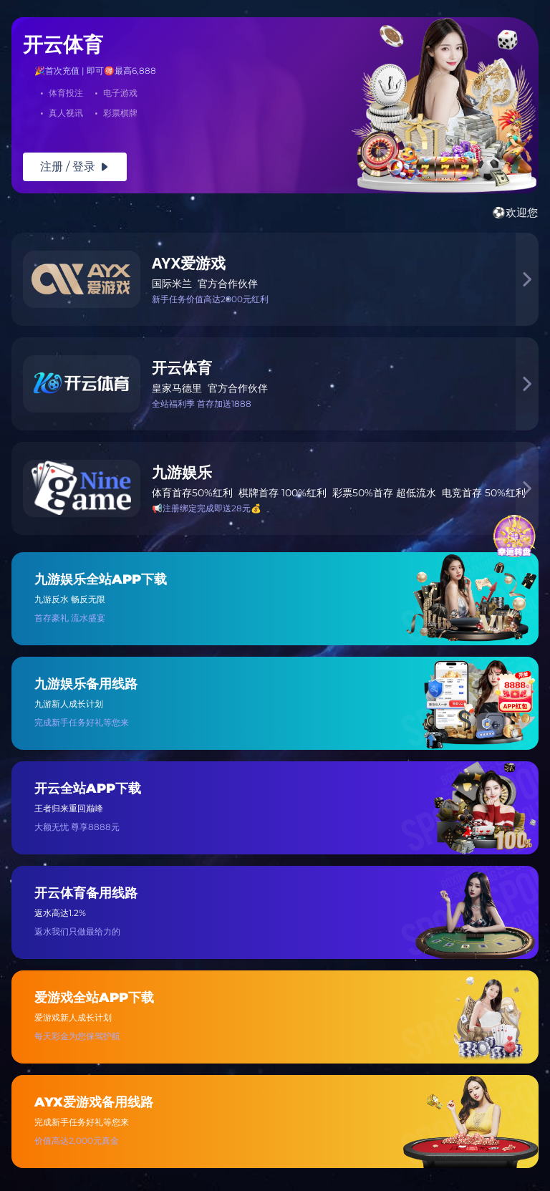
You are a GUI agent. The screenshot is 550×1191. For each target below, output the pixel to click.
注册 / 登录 (75, 166)
